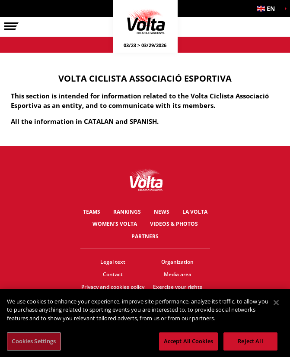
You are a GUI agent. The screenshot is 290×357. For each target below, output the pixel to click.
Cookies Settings (34, 341)
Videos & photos (174, 223)
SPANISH (143, 121)
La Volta (194, 211)
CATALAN (99, 121)
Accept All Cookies (188, 341)
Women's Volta (114, 223)
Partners (145, 236)
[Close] (276, 302)
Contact (113, 274)
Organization (177, 261)
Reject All (250, 341)
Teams (91, 211)
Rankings (127, 211)
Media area (177, 274)
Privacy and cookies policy (112, 287)
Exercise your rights (177, 287)
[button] (268, 8)
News (161, 211)
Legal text (112, 261)
